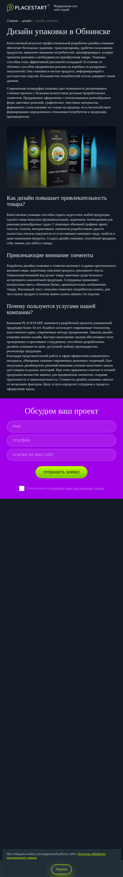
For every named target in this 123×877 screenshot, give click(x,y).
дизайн (26, 20)
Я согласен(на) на (38, 488)
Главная (12, 20)
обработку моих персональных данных (77, 488)
